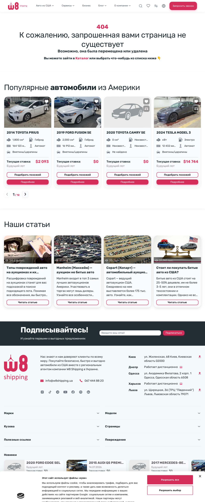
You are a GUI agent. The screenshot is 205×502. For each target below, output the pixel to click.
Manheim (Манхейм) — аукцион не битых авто (75, 270)
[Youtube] (65, 392)
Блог (102, 5)
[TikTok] (50, 392)
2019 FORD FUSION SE (74, 132)
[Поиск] (141, 6)
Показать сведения (53, 495)
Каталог (82, 58)
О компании (122, 5)
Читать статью (27, 302)
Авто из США (45, 5)
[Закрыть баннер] (200, 448)
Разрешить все (170, 451)
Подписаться (174, 332)
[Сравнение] (156, 6)
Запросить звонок (183, 5)
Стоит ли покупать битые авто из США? (177, 270)
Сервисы (68, 5)
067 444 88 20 (94, 380)
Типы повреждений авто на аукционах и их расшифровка (27, 270)
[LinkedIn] (88, 392)
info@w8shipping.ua (56, 380)
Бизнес (86, 5)
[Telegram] (58, 392)
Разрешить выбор (170, 462)
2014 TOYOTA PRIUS (23, 132)
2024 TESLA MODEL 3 (173, 132)
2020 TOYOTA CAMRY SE (126, 132)
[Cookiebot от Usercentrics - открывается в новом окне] (21, 495)
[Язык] (164, 6)
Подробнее (28, 181)
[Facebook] (73, 392)
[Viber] (81, 392)
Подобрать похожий (27, 174)
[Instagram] (42, 392)
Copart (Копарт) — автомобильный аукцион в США (126, 270)
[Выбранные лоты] (148, 6)
